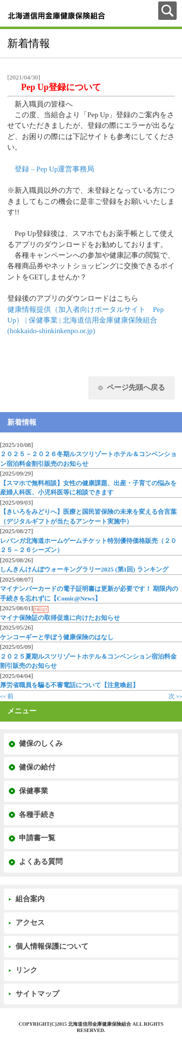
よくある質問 (41, 861)
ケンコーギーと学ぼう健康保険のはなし (57, 637)
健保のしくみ (41, 743)
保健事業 (33, 791)
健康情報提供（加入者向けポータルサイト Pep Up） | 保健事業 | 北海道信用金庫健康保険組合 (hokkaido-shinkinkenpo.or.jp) (85, 320)
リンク (26, 970)
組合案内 (30, 899)
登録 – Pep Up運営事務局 (54, 169)
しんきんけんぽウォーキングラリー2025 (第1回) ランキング (84, 569)
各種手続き (37, 814)
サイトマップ (37, 994)
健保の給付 (37, 767)
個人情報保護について (52, 946)
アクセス (30, 922)
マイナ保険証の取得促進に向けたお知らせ (60, 617)
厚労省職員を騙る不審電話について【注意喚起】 (69, 685)
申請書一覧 (37, 838)
